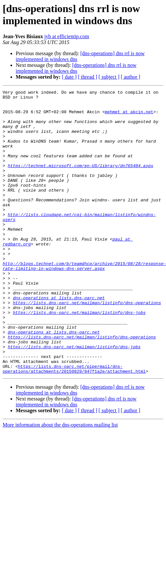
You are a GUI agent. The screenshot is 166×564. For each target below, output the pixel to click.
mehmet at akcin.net (129, 116)
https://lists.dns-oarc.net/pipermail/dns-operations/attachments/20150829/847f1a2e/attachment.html (74, 425)
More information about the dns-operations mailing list (60, 481)
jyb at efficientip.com (66, 36)
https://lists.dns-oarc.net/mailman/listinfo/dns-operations (87, 346)
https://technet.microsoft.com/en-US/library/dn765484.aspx (81, 181)
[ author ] (130, 77)
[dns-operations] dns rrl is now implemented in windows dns (76, 68)
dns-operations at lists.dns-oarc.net (59, 340)
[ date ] (69, 77)
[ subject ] (109, 77)
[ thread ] (87, 77)
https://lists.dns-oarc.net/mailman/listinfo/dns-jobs (79, 357)
